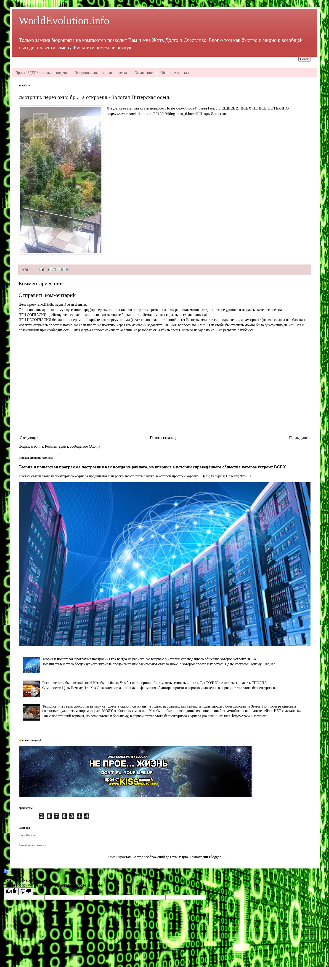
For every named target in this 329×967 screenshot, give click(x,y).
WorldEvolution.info (64, 20)
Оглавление (144, 73)
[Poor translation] (26, 891)
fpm (185, 857)
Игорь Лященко (28, 835)
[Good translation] (11, 891)
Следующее (29, 438)
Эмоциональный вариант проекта (101, 73)
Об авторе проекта (174, 73)
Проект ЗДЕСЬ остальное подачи (41, 73)
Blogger (214, 857)
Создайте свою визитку (32, 845)
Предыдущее (299, 438)
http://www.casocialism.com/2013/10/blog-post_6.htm (150, 113)
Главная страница (163, 438)
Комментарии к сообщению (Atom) (72, 446)
